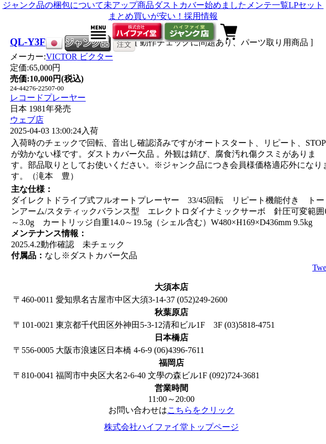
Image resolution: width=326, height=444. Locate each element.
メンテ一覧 (268, 5)
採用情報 (201, 16)
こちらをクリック (201, 410)
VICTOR (79, 56)
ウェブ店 (27, 119)
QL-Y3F (28, 41)
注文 (124, 44)
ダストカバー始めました (200, 5)
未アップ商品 (129, 5)
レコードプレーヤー (48, 97)
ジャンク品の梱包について (53, 5)
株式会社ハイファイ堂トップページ (171, 426)
